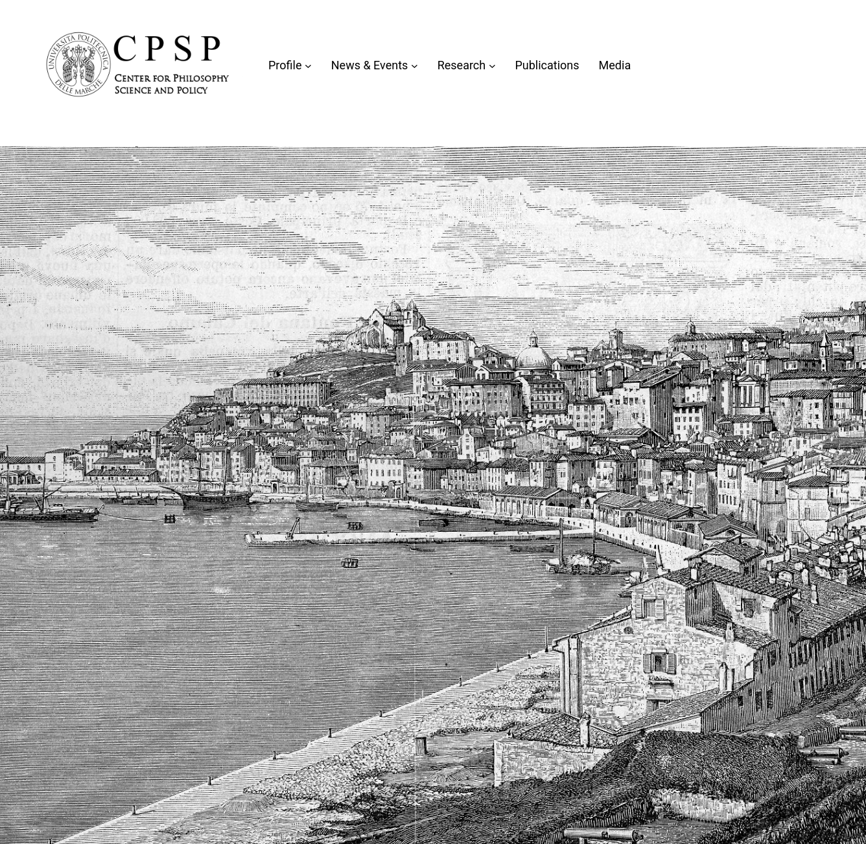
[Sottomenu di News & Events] (414, 65)
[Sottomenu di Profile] (308, 65)
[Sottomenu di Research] (492, 65)
